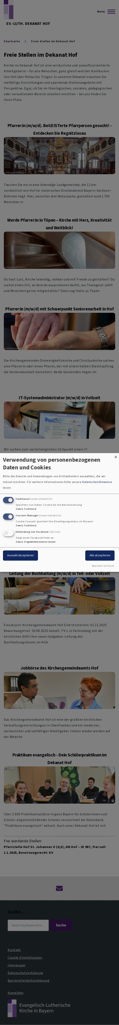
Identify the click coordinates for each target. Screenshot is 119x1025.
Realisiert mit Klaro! (103, 566)
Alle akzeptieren (100, 556)
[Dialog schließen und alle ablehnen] (116, 455)
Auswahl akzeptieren (20, 556)
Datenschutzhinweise (97, 482)
